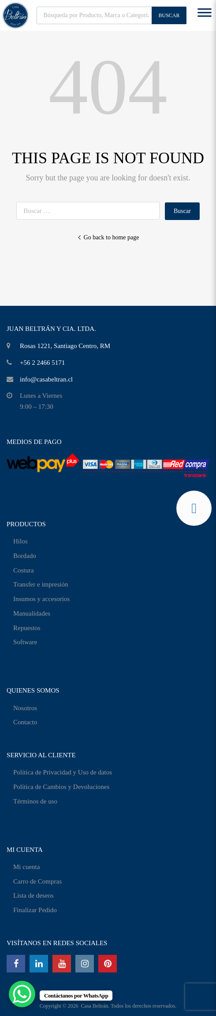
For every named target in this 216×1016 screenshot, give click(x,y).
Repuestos (27, 627)
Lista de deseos (33, 895)
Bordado (24, 555)
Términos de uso (35, 801)
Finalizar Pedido (35, 909)
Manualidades (31, 613)
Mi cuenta (26, 866)
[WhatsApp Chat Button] (22, 994)
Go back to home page (108, 237)
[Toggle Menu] (204, 15)
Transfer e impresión (40, 584)
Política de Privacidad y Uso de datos (62, 772)
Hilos (20, 541)
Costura (23, 570)
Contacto (25, 722)
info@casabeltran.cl (46, 379)
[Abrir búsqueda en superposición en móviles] (111, 15)
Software (25, 642)
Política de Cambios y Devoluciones (61, 786)
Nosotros (25, 708)
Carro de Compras (37, 881)
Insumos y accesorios (41, 598)
